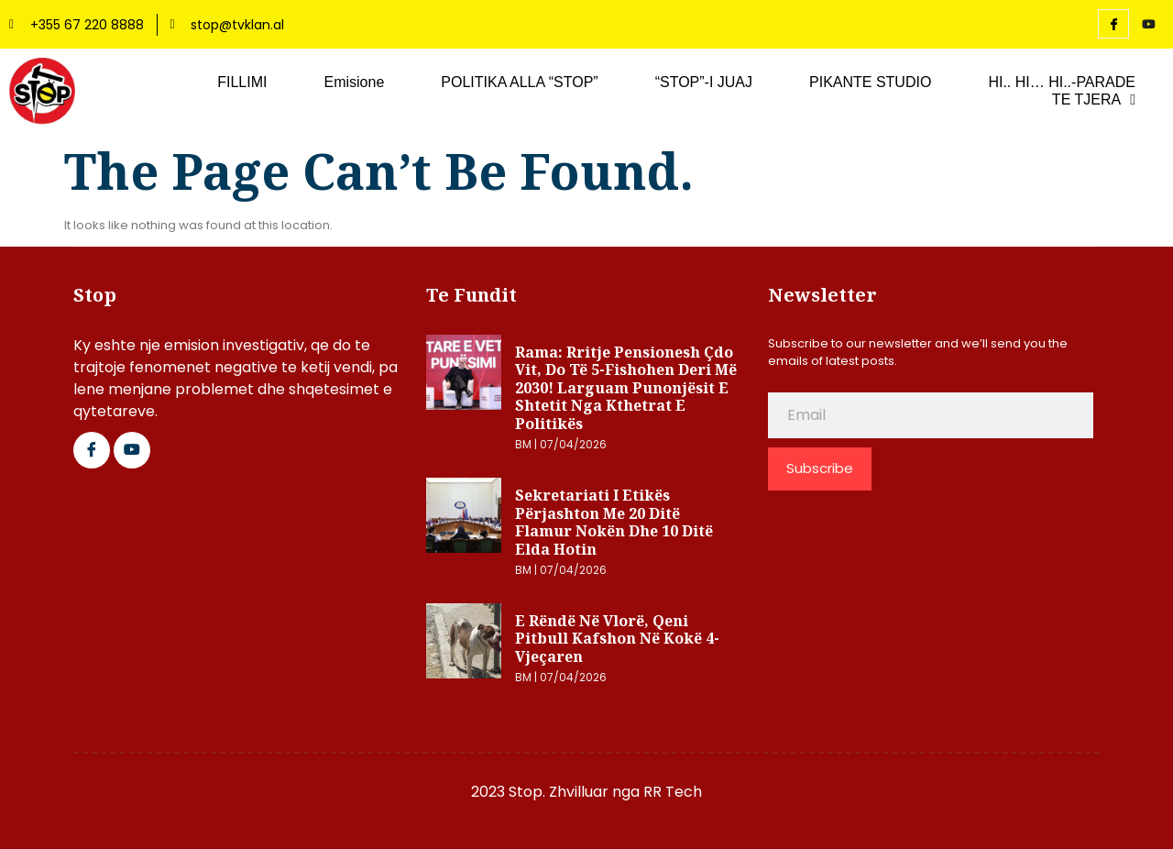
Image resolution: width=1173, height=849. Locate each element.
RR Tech (672, 791)
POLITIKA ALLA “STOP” (519, 82)
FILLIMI (242, 82)
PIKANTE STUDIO (870, 82)
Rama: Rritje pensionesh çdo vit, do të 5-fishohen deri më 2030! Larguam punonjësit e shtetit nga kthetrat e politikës (626, 388)
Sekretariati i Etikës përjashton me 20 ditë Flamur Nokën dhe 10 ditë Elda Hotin (614, 522)
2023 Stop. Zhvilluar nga (557, 791)
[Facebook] (1113, 24)
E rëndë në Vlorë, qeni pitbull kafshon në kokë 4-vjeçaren (617, 639)
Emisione (353, 82)
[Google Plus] (132, 450)
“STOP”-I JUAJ (703, 82)
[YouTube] (1148, 24)
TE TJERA (1093, 100)
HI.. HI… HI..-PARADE (1061, 82)
